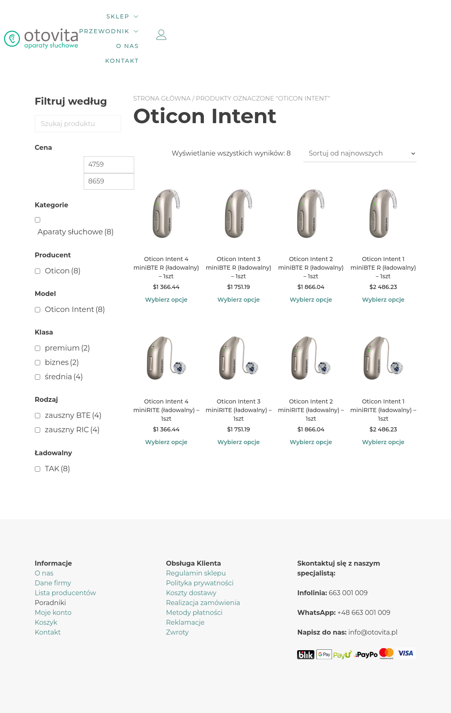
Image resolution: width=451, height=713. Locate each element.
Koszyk (46, 590)
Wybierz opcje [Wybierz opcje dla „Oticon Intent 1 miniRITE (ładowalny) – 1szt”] (383, 409)
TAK (57, 436)
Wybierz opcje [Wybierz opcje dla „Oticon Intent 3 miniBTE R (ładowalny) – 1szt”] (238, 267)
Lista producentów (65, 560)
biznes (62, 330)
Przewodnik (241, 22)
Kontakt (345, 22)
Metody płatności (194, 580)
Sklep (180, 22)
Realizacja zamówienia (203, 570)
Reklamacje (185, 590)
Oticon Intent (75, 277)
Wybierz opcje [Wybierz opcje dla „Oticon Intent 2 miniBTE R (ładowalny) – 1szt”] (311, 267)
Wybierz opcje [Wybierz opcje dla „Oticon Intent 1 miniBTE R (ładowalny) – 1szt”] (383, 267)
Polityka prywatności (200, 551)
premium (67, 316)
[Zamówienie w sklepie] (360, 121)
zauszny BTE (73, 383)
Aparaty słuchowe (76, 199)
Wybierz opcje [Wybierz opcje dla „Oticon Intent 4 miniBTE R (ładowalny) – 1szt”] (166, 267)
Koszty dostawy (191, 560)
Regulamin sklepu (196, 541)
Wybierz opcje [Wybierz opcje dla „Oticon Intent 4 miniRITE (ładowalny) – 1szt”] (166, 409)
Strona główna (162, 66)
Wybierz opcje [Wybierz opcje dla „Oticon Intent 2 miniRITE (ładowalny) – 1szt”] (311, 409)
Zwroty (177, 600)
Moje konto (53, 580)
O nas (302, 22)
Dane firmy (53, 551)
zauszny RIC (72, 397)
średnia (64, 344)
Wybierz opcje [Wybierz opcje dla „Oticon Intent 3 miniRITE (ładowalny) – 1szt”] (238, 409)
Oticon (62, 238)
